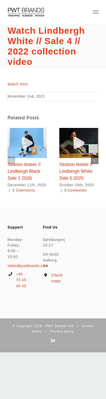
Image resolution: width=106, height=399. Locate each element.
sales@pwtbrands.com (28, 266)
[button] (11, 160)
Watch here (18, 84)
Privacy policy (62, 331)
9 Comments (75, 190)
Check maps (57, 278)
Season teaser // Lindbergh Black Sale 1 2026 (24, 171)
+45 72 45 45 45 (21, 280)
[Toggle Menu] (95, 12)
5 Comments (24, 190)
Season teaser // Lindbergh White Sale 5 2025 (75, 171)
